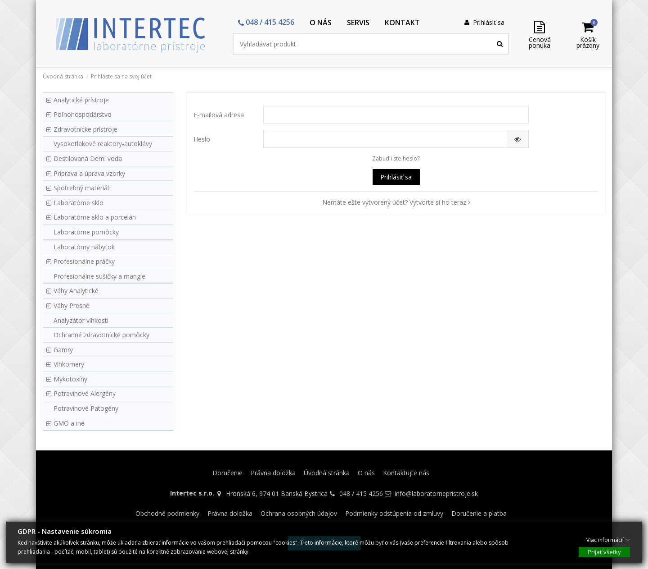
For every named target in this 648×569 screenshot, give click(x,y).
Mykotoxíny (70, 379)
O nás (366, 472)
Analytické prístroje (81, 100)
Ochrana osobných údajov (299, 513)
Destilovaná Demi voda (88, 158)
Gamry (63, 349)
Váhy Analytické (76, 290)
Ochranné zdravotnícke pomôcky (101, 334)
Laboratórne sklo (79, 202)
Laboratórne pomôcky (86, 232)
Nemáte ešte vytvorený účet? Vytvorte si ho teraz (396, 202)
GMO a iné (69, 423)
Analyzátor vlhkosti (81, 320)
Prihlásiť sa (396, 177)
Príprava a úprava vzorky (89, 173)
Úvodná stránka (327, 472)
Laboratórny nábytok (84, 247)
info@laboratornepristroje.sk (436, 493)
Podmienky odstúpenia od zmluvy (394, 513)
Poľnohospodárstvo (83, 114)
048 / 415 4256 (361, 493)
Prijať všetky (604, 551)
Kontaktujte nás (406, 472)
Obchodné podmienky (167, 513)
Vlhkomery (69, 364)
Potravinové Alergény (85, 393)
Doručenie (227, 472)
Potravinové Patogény (86, 408)
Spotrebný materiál (81, 188)
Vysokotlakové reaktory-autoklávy (103, 143)
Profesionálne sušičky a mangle (99, 276)
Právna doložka (273, 472)
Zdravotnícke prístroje (85, 129)
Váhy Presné (72, 305)
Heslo (202, 139)
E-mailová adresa (219, 114)
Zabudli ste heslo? (396, 158)
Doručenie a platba (479, 513)
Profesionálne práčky (84, 261)
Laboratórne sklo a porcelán (95, 217)
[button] (266, 23)
